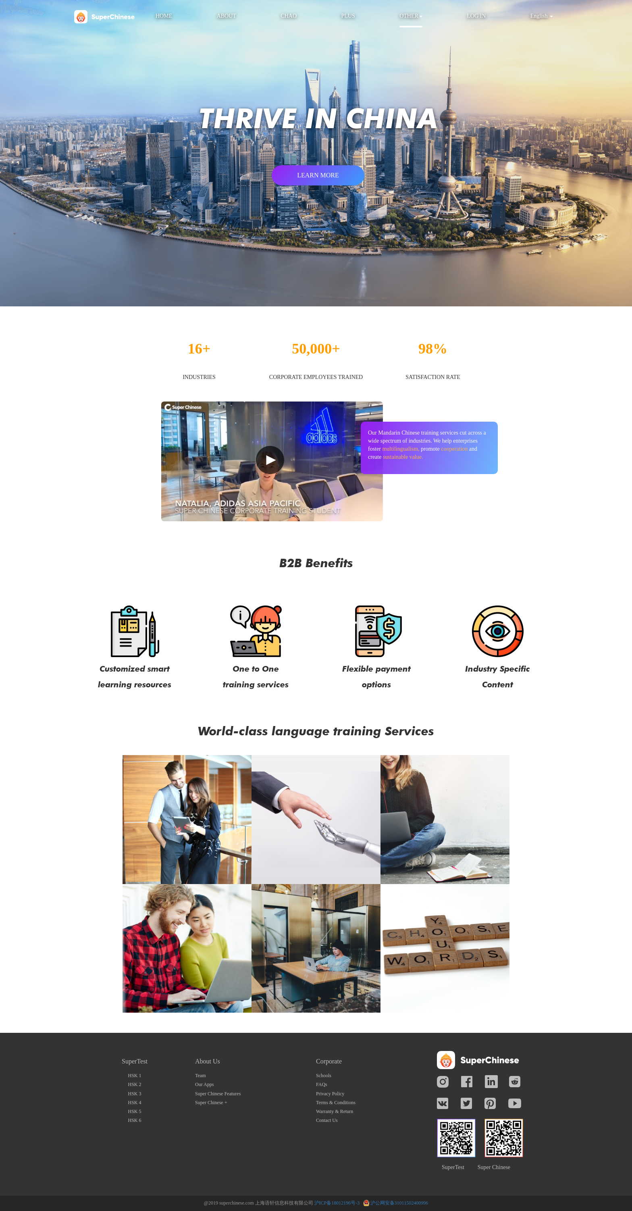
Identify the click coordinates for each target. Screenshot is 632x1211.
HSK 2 (134, 1084)
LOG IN (476, 16)
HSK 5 (134, 1111)
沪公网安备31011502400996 (399, 1203)
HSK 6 (134, 1120)
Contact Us (327, 1120)
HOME (164, 16)
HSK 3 (134, 1094)
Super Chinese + (211, 1102)
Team (200, 1075)
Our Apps (204, 1084)
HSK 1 (134, 1075)
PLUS (348, 16)
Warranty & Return (334, 1111)
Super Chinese (494, 1167)
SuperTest (453, 1167)
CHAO (289, 16)
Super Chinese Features (218, 1094)
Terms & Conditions (336, 1102)
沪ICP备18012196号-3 (337, 1203)
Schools (323, 1075)
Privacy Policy (330, 1094)
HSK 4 (134, 1102)
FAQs (321, 1084)
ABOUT (226, 16)
